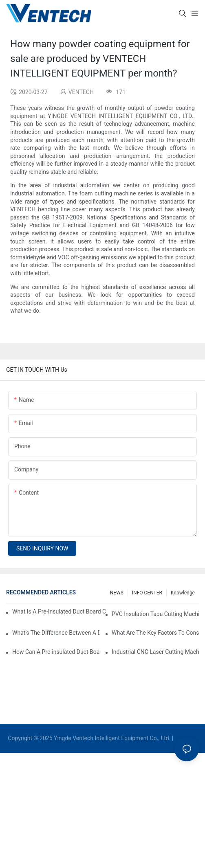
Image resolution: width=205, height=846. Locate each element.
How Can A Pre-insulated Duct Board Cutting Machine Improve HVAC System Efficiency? (55, 652)
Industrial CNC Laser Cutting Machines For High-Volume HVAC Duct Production (155, 652)
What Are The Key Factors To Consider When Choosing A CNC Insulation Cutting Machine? (155, 632)
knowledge (183, 593)
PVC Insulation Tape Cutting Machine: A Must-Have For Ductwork (155, 614)
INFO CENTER (147, 593)
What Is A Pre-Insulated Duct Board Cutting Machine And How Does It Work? (59, 611)
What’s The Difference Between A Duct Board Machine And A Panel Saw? (55, 632)
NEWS (116, 593)
